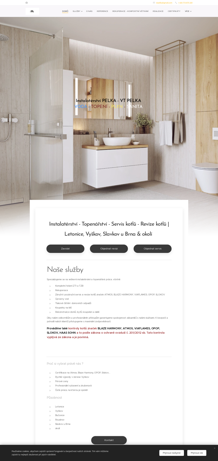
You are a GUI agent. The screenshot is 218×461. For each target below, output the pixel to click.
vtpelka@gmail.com (164, 2)
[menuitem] (54, 11)
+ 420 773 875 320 (185, 2)
